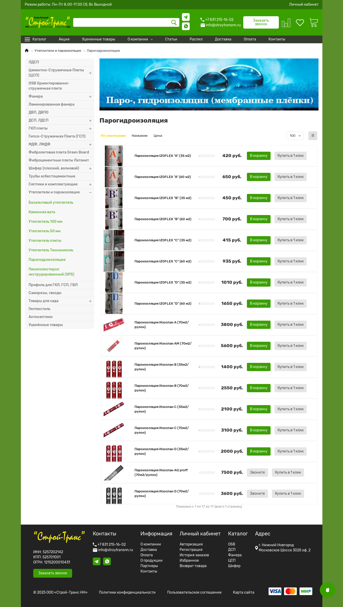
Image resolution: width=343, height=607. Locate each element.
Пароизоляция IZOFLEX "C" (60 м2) (163, 261)
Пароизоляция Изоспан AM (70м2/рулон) (163, 345)
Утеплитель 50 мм (45, 231)
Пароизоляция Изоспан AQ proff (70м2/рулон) (161, 472)
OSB (231, 544)
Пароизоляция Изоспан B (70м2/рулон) (162, 388)
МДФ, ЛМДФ (61, 144)
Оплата (146, 555)
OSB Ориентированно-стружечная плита (49, 86)
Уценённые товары (46, 325)
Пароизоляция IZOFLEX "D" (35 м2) (163, 282)
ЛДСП (34, 62)
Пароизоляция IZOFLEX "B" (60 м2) (163, 219)
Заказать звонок (261, 22)
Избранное (189, 560)
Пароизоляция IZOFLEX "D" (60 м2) (163, 303)
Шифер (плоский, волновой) (61, 168)
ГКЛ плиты (61, 128)
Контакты (148, 571)
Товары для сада (61, 301)
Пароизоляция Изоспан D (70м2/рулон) (162, 493)
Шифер (234, 566)
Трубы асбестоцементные (52, 176)
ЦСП (232, 560)
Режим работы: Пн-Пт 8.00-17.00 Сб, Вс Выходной (68, 4)
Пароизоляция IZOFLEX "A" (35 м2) (163, 156)
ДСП (232, 550)
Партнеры (149, 566)
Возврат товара (193, 566)
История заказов (194, 555)
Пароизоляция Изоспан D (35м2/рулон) (162, 451)
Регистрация (191, 550)
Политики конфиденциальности (127, 592)
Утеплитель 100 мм (45, 221)
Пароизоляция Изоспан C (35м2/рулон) (162, 409)
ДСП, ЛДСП (61, 120)
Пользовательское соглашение (194, 592)
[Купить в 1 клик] (290, 156)
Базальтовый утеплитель (51, 202)
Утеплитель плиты (45, 240)
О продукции (151, 560)
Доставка (148, 550)
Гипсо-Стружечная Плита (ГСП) (57, 136)
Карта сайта (243, 592)
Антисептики (41, 317)
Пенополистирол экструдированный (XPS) (51, 272)
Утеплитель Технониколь (51, 250)
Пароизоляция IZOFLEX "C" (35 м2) (163, 240)
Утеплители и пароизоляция (58, 51)
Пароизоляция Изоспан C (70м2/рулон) (162, 430)
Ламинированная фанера (51, 104)
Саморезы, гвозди (45, 293)
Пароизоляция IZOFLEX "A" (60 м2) (163, 177)
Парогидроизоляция (47, 260)
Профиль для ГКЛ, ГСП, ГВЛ (53, 285)
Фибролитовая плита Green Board (59, 152)
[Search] (126, 22)
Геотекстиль (39, 309)
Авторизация (191, 544)
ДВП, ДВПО (38, 112)
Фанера (61, 96)
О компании (150, 544)
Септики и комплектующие (61, 184)
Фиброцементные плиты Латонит (59, 160)
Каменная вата (42, 212)
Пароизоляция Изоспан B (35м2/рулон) (162, 367)
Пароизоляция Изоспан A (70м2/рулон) (162, 324)
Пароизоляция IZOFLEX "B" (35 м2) (163, 198)
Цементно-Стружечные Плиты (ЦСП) (61, 72)
